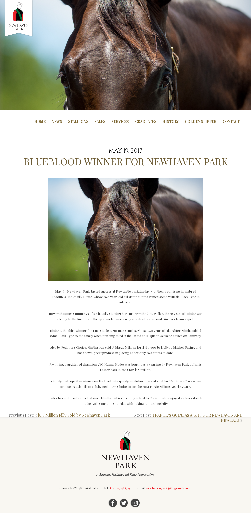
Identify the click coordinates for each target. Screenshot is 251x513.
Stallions (78, 121)
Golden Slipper (200, 121)
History (171, 121)
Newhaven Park (19, 18)
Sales (99, 121)
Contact (231, 121)
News (57, 121)
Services (120, 121)
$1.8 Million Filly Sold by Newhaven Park (74, 415)
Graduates (145, 121)
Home (40, 121)
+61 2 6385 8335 (120, 488)
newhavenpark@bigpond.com (168, 488)
